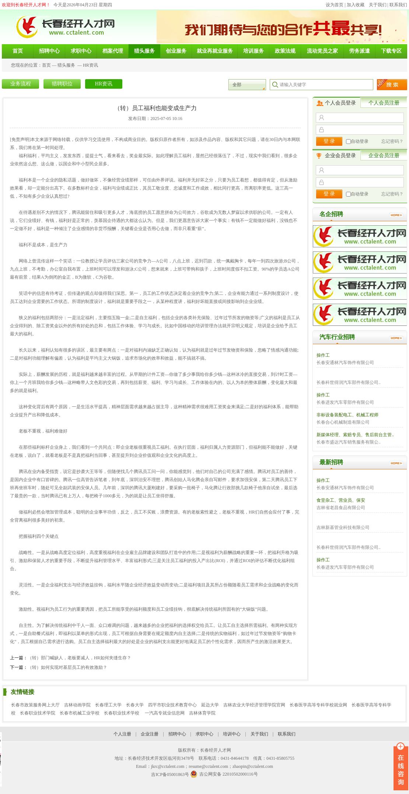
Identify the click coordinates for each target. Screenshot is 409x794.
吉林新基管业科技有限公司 (343, 527)
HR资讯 (90, 65)
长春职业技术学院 (37, 713)
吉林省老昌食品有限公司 (341, 507)
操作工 (323, 355)
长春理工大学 (108, 704)
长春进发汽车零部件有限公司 (345, 402)
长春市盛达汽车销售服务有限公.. (349, 442)
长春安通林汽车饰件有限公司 (345, 362)
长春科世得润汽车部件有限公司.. (349, 382)
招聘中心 (177, 734)
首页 (46, 65)
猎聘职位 (62, 84)
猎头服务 (66, 65)
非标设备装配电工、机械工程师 (347, 414)
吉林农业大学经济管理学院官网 (254, 704)
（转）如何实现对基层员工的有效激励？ (67, 667)
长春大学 (135, 704)
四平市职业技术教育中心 (172, 704)
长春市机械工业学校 (79, 713)
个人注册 (122, 734)
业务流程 (20, 84)
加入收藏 (355, 4)
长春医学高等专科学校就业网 (318, 704)
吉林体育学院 (202, 713)
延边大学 (210, 704)
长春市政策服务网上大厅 (35, 704)
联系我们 (398, 4)
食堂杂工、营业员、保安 (341, 500)
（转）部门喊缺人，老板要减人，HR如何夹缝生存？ (79, 657)
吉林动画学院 (77, 704)
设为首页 (334, 4)
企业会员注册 (383, 155)
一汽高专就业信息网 (165, 713)
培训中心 (232, 734)
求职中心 (204, 734)
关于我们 (378, 4)
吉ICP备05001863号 (170, 774)
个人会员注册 (383, 103)
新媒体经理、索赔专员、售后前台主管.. (355, 434)
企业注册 (149, 734)
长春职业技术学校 (122, 713)
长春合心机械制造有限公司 (343, 422)
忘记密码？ (392, 141)
